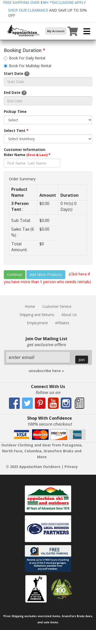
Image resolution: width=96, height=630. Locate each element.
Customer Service (56, 306)
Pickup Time (15, 111)
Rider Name (27, 154)
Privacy (71, 466)
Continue (14, 274)
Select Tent (16, 130)
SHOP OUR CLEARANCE (28, 10)
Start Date (16, 73)
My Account (56, 31)
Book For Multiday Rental (27, 65)
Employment (37, 322)
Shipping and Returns (36, 314)
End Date (15, 92)
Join (82, 359)
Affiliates (62, 322)
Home (30, 306)
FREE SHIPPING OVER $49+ (44, 2)
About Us (69, 314)
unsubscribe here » (46, 370)
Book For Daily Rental (24, 58)
